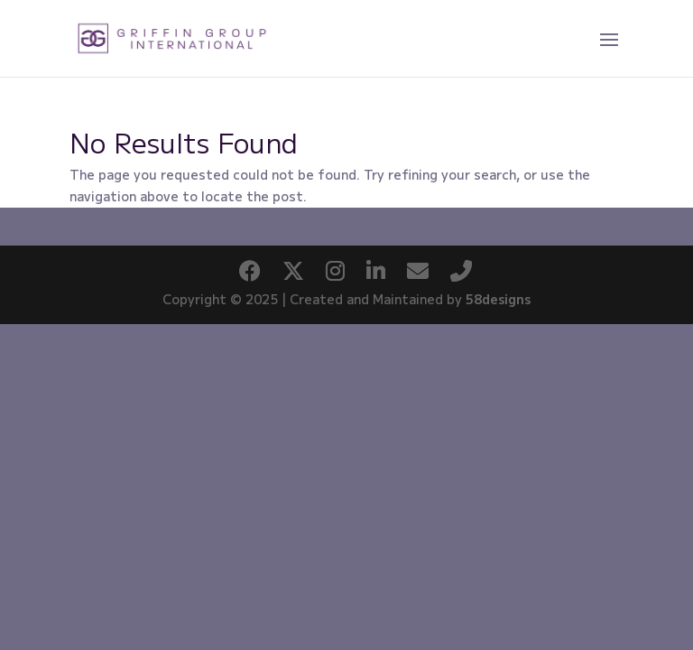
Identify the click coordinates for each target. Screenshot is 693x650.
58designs (498, 299)
